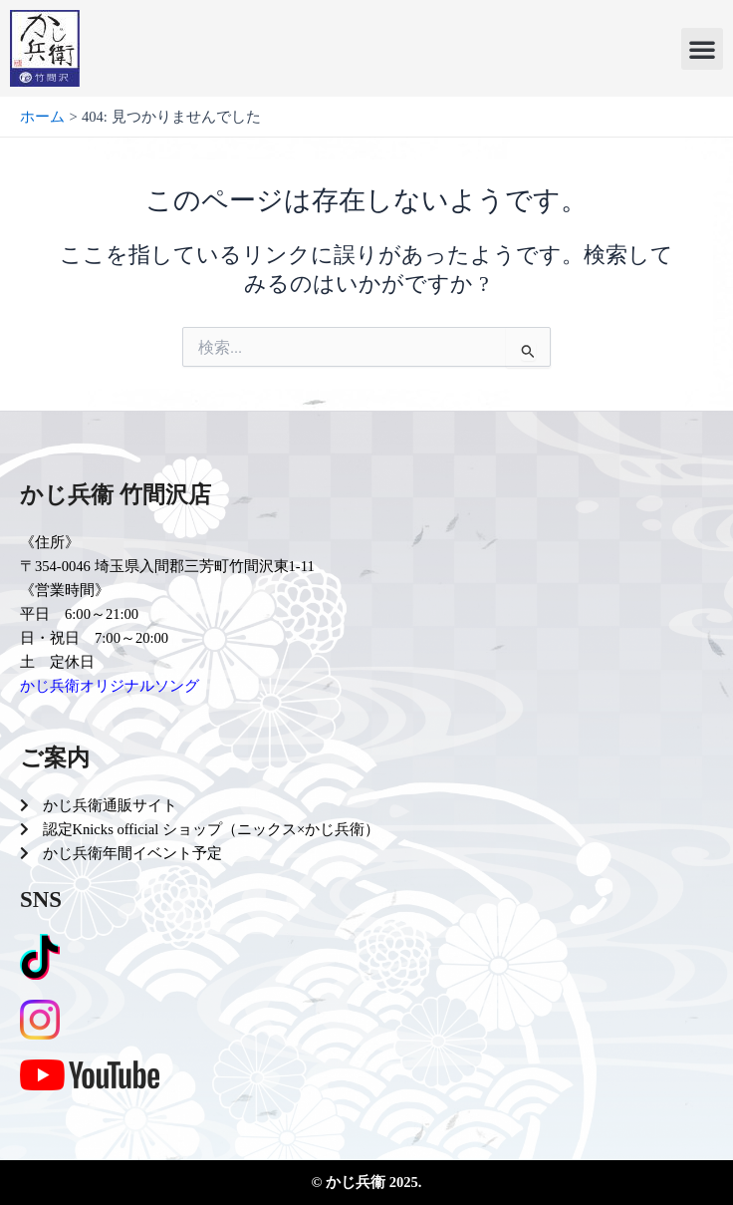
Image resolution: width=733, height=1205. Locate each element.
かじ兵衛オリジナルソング (109, 686)
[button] (702, 49)
